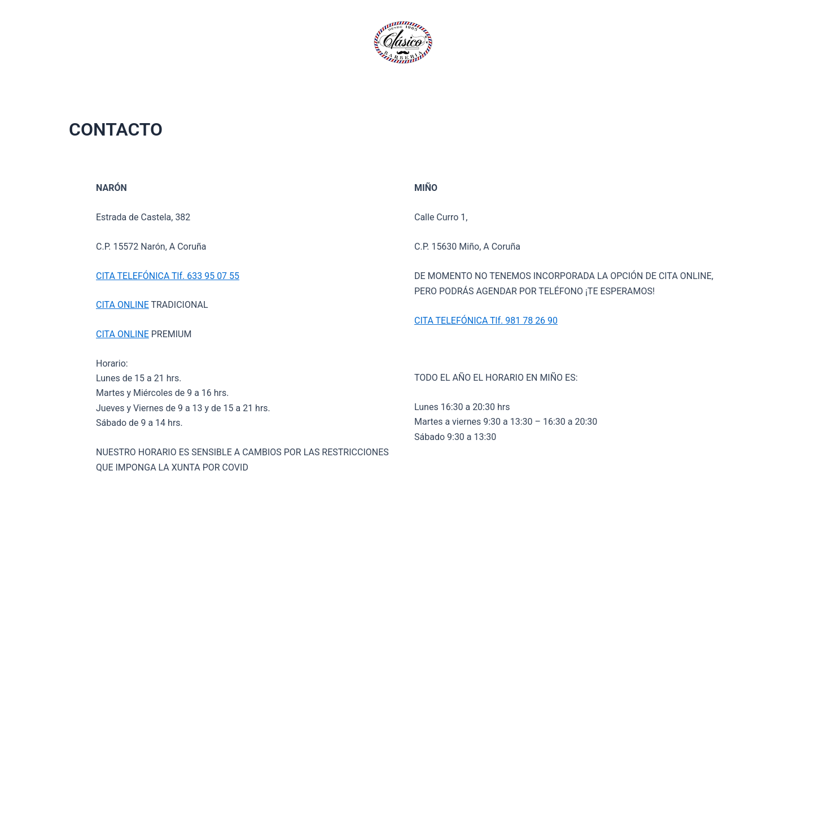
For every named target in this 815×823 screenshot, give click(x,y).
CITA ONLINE (122, 304)
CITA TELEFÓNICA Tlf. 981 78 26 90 (486, 320)
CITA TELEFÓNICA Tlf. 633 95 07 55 (167, 276)
